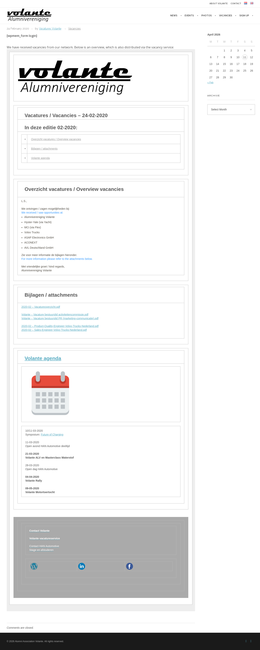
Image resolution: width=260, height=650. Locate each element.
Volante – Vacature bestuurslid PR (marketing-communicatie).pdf (59, 318)
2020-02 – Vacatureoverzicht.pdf (40, 306)
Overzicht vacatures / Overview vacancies (56, 139)
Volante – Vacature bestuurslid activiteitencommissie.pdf (54, 314)
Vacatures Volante (50, 28)
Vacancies (74, 29)
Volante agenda (40, 158)
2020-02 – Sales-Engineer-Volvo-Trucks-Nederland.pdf (54, 329)
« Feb (210, 82)
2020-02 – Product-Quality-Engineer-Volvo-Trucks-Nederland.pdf (60, 326)
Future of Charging (52, 434)
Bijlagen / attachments (44, 148)
